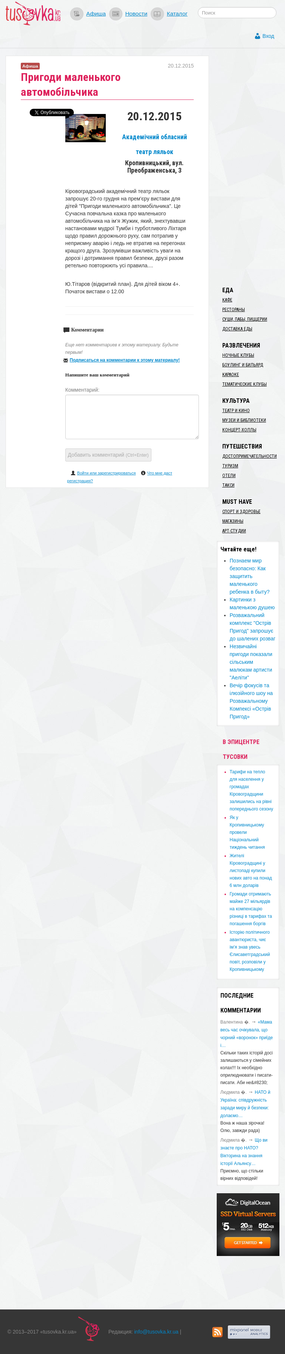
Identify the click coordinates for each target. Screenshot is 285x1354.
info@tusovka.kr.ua (156, 1332)
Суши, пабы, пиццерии (244, 319)
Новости (136, 13)
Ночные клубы (238, 355)
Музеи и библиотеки (244, 420)
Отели (229, 475)
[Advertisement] (251, 167)
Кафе (227, 300)
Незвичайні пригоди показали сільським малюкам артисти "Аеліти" (251, 662)
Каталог (177, 13)
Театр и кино (236, 410)
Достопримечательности (249, 456)
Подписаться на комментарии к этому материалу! (125, 360)
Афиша (96, 13)
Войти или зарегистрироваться (106, 473)
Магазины (232, 521)
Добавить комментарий (108, 455)
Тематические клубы (244, 384)
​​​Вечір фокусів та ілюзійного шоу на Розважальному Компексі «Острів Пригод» (251, 701)
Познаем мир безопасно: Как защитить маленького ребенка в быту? (250, 576)
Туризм (230, 466)
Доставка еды (237, 329)
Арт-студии (234, 531)
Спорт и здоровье (241, 511)
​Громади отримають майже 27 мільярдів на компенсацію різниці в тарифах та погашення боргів (251, 908)
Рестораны (233, 309)
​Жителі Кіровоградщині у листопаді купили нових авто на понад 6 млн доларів (251, 870)
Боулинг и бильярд (242, 365)
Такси (228, 485)
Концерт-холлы (239, 430)
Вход (268, 36)
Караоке (230, 374)
